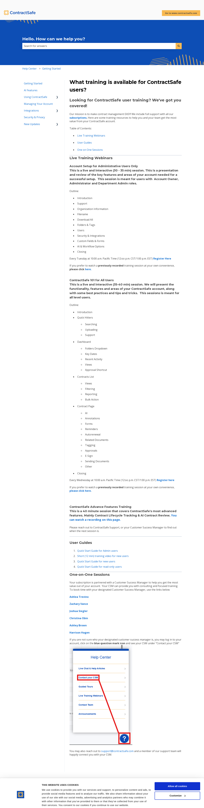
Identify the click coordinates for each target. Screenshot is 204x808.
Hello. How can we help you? (53, 38)
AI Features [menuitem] (30, 90)
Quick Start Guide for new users (96, 561)
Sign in (196, 3)
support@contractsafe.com (117, 751)
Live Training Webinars (91, 135)
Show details (49, 802)
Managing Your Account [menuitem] (38, 104)
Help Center (29, 68)
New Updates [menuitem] (32, 124)
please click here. (80, 491)
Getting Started (51, 68)
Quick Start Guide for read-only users (99, 566)
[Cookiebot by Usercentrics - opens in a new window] (21, 801)
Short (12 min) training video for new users (103, 556)
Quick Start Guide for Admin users (97, 550)
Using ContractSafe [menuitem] (35, 97)
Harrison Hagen (79, 632)
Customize (178, 783)
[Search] (179, 46)
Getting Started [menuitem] (33, 83)
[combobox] (99, 46)
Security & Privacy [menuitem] (34, 117)
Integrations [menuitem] (31, 110)
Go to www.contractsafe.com (181, 13)
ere (165, 480)
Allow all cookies (177, 774)
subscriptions (78, 117)
